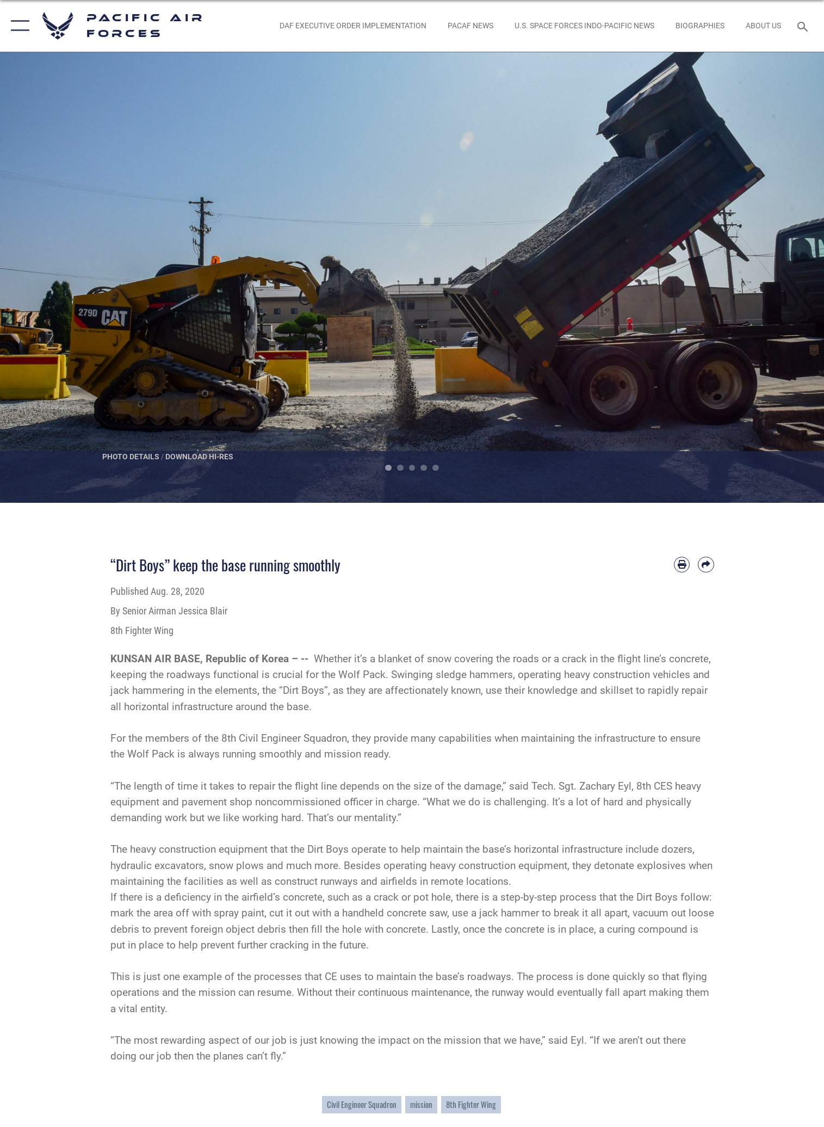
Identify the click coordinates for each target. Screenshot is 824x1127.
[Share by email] (706, 564)
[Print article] (682, 564)
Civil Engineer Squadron (361, 1104)
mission (421, 1104)
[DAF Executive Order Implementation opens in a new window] (353, 26)
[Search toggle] (803, 26)
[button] (17, 26)
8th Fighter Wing (471, 1104)
